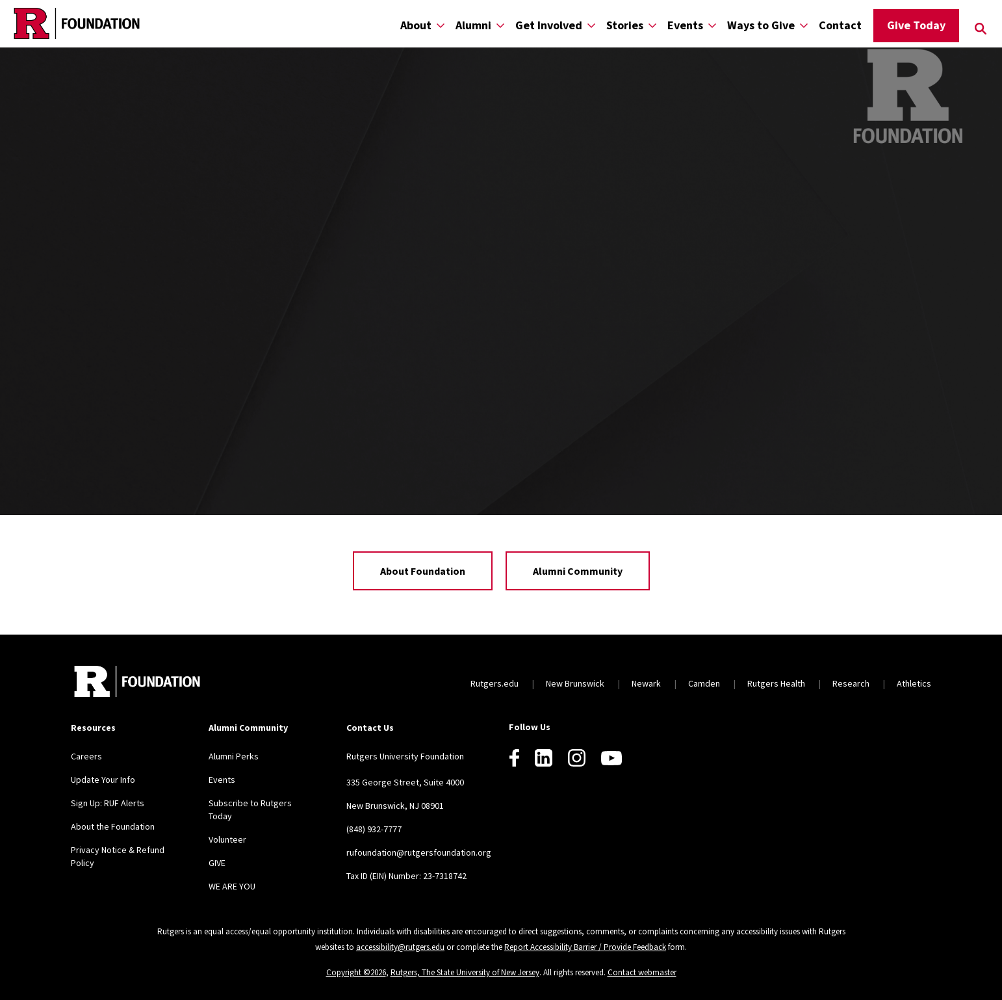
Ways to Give (761, 25)
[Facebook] (514, 758)
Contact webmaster (642, 972)
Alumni (473, 25)
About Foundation (422, 570)
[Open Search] (980, 28)
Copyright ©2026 (356, 972)
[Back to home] (137, 683)
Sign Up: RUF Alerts (107, 803)
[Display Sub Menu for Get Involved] (591, 25)
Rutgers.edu (494, 683)
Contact (840, 25)
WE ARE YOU (232, 886)
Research (850, 683)
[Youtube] (611, 758)
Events (685, 25)
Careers (86, 756)
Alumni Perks (234, 756)
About (415, 25)
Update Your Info (103, 779)
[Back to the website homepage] (76, 23)
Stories (624, 25)
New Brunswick (575, 683)
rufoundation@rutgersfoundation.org (418, 852)
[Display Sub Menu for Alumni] (500, 25)
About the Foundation (113, 826)
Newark (646, 683)
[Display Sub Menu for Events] (712, 25)
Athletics (914, 683)
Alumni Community (578, 570)
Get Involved (548, 25)
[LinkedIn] (543, 758)
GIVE (217, 863)
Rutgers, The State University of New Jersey (465, 972)
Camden (704, 683)
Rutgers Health (776, 683)
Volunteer (227, 839)
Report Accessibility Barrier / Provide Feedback (585, 947)
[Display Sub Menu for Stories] (652, 25)
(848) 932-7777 (374, 829)
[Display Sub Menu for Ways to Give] (804, 25)
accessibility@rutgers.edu (400, 947)
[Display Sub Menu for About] (440, 25)
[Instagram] (576, 758)
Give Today (916, 25)
